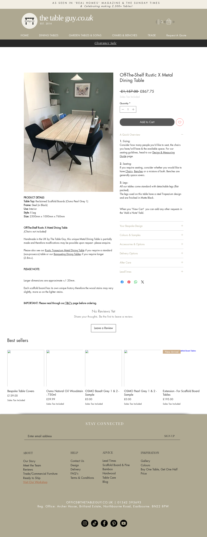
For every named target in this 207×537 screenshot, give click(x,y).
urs (148, 465)
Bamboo (108, 469)
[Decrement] (122, 109)
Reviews (28, 469)
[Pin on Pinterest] (129, 282)
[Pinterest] (113, 523)
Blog (105, 482)
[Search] (162, 22)
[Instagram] (84, 523)
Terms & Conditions (82, 478)
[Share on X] (142, 282)
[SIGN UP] (169, 436)
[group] (103, 379)
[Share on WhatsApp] (136, 282)
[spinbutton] (127, 109)
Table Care (109, 478)
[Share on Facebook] (122, 282)
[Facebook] (104, 523)
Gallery (145, 461)
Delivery (76, 469)
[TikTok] (94, 523)
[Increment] (133, 109)
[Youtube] (123, 523)
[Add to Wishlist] (179, 122)
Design (75, 465)
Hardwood (109, 473)
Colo (144, 465)
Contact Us (77, 461)
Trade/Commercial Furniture (40, 474)
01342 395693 (129, 502)
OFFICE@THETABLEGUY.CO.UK (89, 502)
